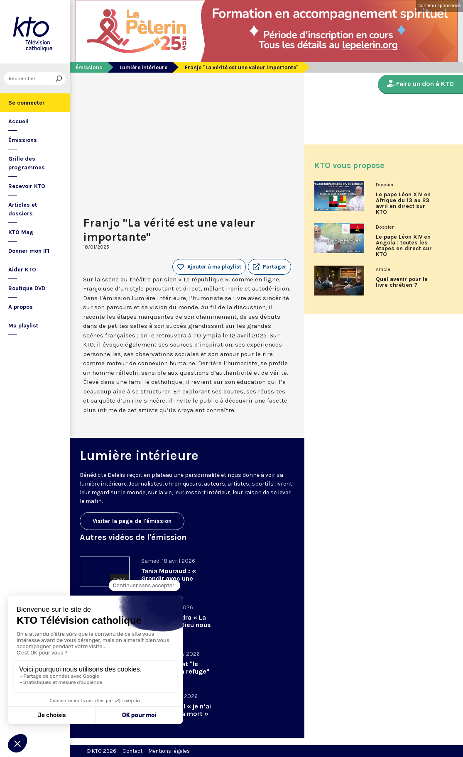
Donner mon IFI (28, 250)
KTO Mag (21, 232)
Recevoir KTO (26, 186)
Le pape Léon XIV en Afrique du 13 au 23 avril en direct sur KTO (403, 203)
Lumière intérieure (143, 67)
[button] (269, 267)
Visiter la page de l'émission (132, 521)
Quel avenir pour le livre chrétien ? (402, 282)
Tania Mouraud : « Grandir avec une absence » (168, 578)
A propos (20, 306)
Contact (132, 751)
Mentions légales (169, 751)
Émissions (22, 140)
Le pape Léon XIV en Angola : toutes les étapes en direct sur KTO (404, 245)
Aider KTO (22, 269)
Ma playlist (23, 325)
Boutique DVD (26, 288)
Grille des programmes (26, 163)
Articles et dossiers (22, 209)
